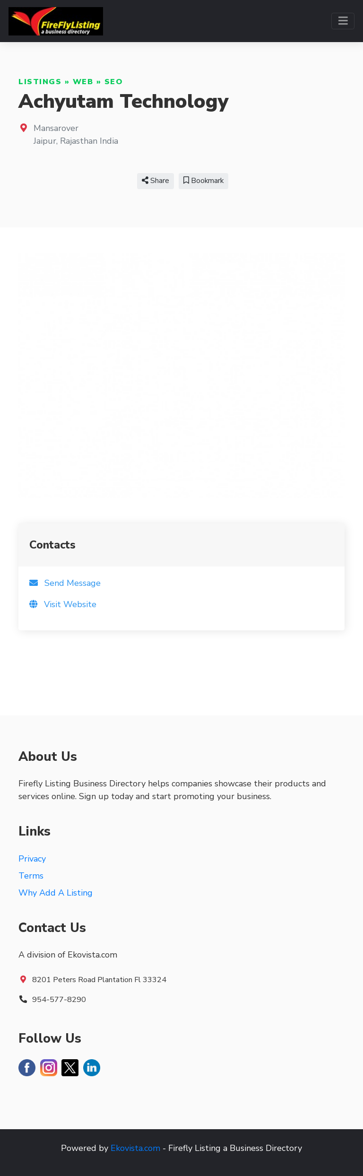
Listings (39, 82)
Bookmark (203, 180)
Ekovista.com (135, 1148)
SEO (113, 82)
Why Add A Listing (55, 892)
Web (83, 82)
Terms (30, 875)
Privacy (32, 858)
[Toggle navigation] (342, 21)
